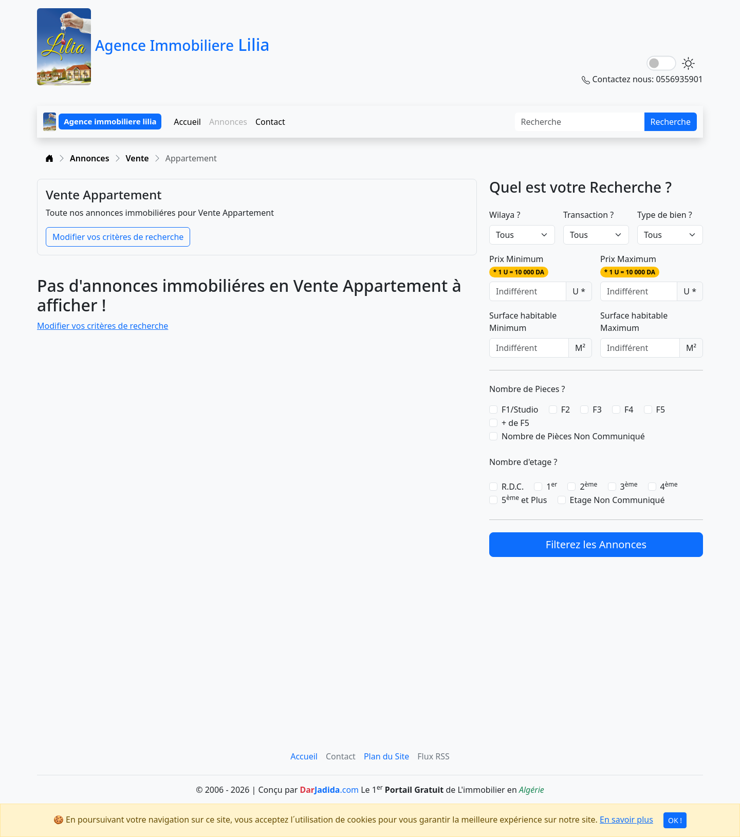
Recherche (671, 121)
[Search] (580, 122)
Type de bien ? (664, 214)
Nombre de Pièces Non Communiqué (573, 436)
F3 (597, 409)
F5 (660, 409)
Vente (137, 158)
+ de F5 (515, 423)
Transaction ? (588, 214)
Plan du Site (386, 756)
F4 (628, 409)
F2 (565, 409)
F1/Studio (520, 409)
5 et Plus (524, 500)
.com (329, 789)
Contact (270, 121)
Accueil (187, 121)
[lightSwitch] (661, 63)
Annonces (89, 158)
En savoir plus (626, 819)
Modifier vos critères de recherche (117, 237)
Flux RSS (433, 756)
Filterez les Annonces (596, 544)
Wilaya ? (504, 214)
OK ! (675, 820)
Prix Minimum (518, 265)
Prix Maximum (629, 265)
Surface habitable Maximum (634, 321)
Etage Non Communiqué (617, 500)
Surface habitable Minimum (523, 321)
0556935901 (679, 79)
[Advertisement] (596, 641)
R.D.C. (513, 486)
